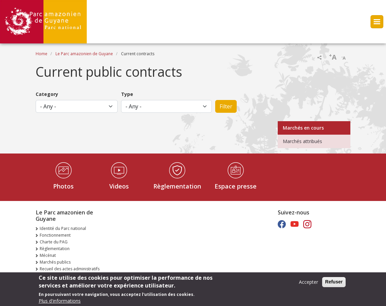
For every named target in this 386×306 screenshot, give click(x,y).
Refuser (334, 283)
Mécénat (48, 255)
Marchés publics (55, 262)
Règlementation (177, 186)
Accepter (308, 284)
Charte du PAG (54, 242)
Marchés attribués (302, 141)
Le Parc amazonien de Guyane (84, 54)
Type (127, 94)
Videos (119, 186)
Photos (63, 186)
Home (41, 54)
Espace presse (236, 186)
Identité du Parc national (63, 228)
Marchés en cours (303, 128)
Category (47, 94)
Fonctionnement (55, 235)
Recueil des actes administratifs (70, 269)
